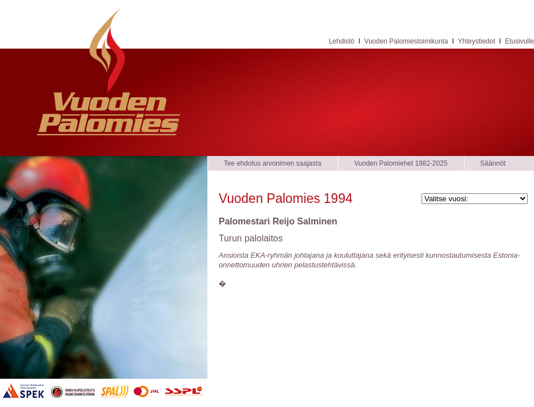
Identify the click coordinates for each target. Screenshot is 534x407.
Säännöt (493, 163)
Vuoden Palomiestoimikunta (406, 41)
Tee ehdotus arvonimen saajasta (273, 163)
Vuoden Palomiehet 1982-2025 (401, 163)
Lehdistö (341, 41)
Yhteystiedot (476, 41)
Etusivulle (519, 41)
